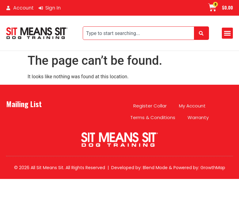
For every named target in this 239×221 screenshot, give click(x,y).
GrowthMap (212, 168)
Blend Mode (155, 168)
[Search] (201, 33)
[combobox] (138, 33)
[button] (227, 33)
